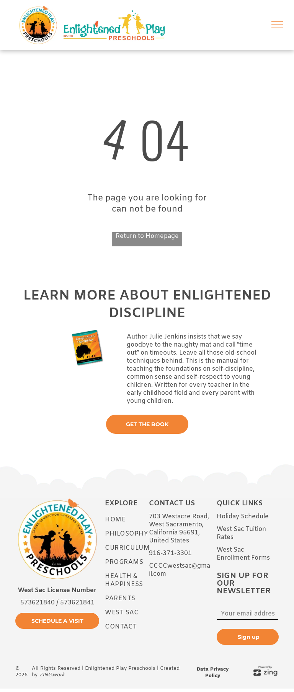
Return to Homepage (147, 236)
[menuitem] (132, 520)
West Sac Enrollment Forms (243, 554)
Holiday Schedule (243, 517)
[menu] (277, 25)
